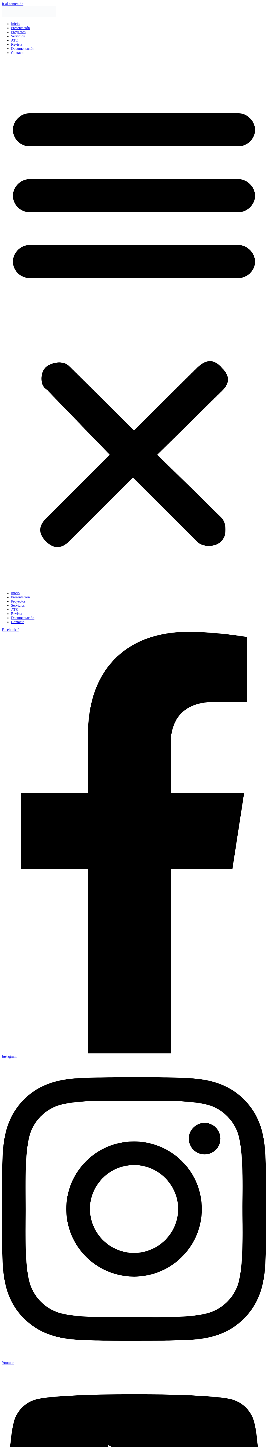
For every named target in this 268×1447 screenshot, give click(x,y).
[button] (134, 322)
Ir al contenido (12, 4)
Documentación (22, 48)
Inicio (15, 24)
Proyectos (18, 32)
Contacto (17, 53)
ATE (14, 40)
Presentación (20, 28)
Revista (16, 44)
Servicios (18, 36)
